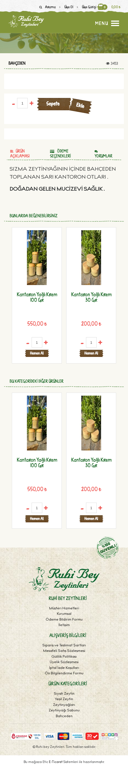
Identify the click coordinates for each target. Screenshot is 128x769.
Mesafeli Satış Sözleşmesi (64, 651)
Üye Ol (65, 7)
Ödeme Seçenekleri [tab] (60, 153)
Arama (46, 7)
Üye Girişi (85, 7)
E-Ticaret (56, 762)
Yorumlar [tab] (103, 154)
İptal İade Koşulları (64, 668)
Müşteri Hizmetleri (64, 608)
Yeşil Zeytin (64, 699)
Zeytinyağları (64, 705)
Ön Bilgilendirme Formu (64, 673)
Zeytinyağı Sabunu (64, 710)
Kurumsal (64, 614)
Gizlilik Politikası (64, 657)
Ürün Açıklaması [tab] (20, 153)
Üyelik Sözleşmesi (64, 662)
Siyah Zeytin (64, 694)
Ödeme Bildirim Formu (64, 620)
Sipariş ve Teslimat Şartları (64, 645)
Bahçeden (17, 63)
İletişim (64, 625)
